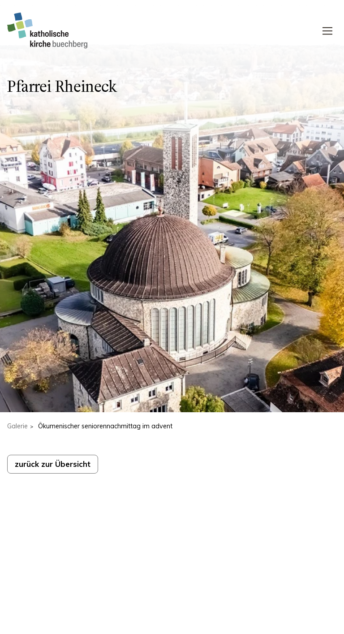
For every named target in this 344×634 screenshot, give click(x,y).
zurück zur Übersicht (52, 464)
